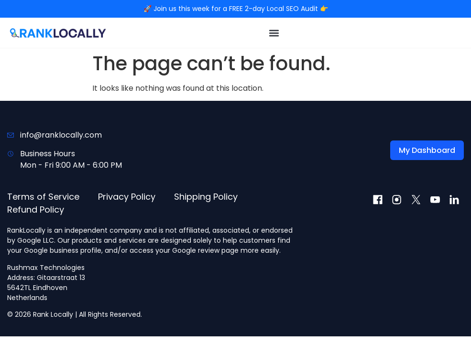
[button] (274, 33)
